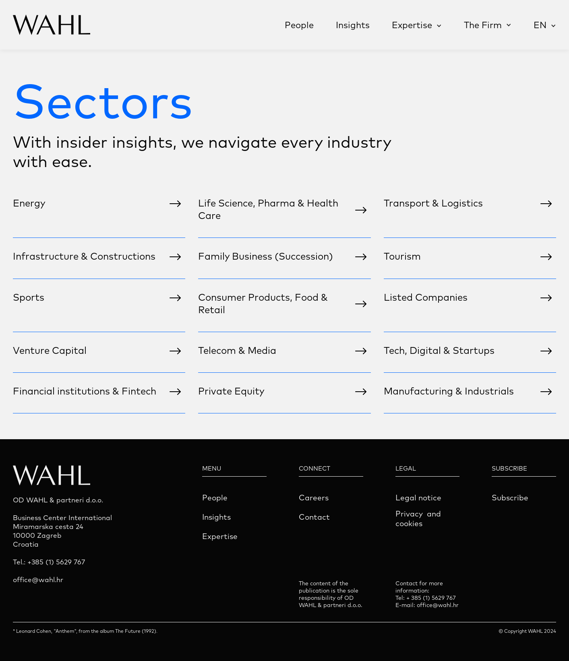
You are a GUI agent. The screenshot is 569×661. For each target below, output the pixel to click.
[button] (417, 26)
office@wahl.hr (438, 605)
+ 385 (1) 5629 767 (431, 598)
